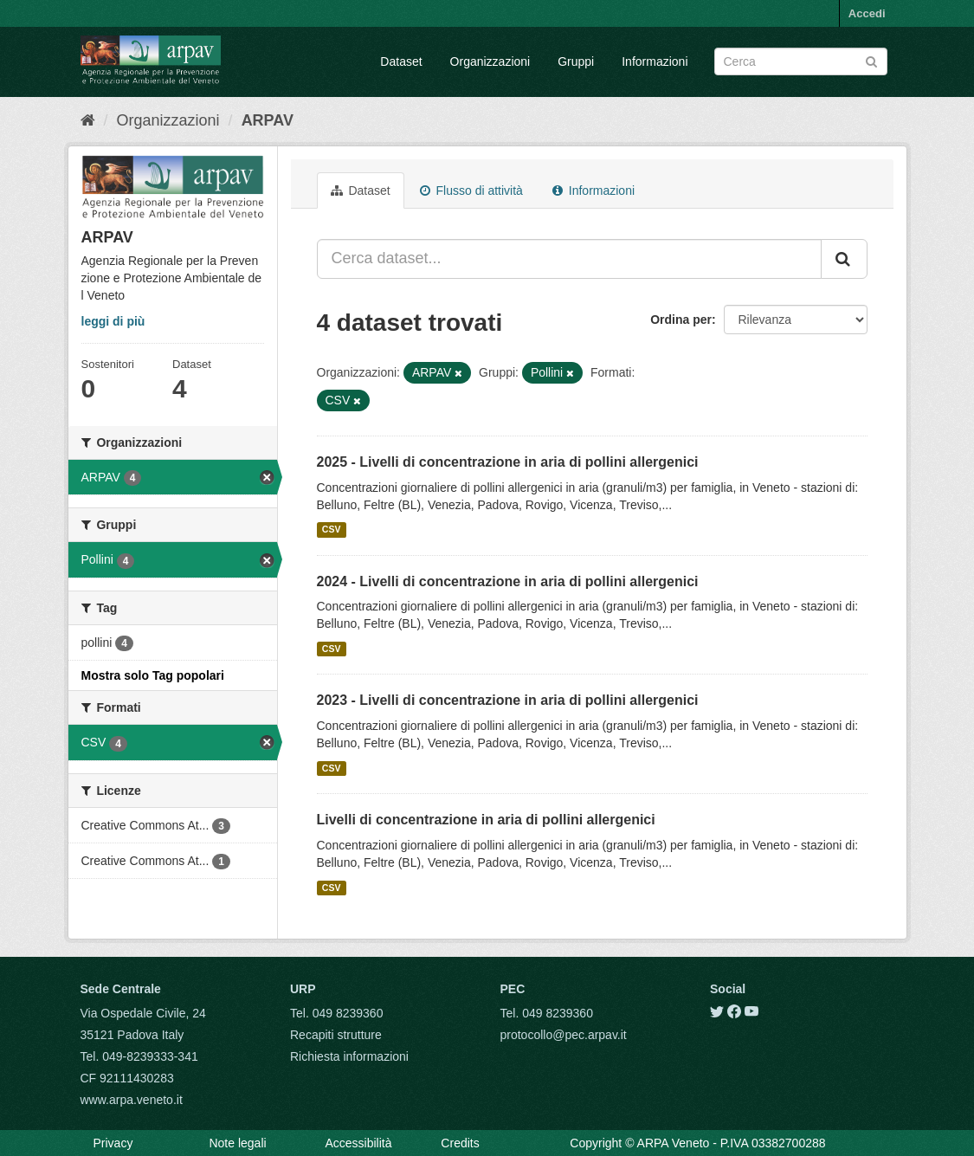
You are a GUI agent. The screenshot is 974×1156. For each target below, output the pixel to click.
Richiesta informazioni (349, 1056)
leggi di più (113, 321)
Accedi (867, 13)
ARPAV (267, 120)
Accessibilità (358, 1143)
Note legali (237, 1143)
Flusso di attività (471, 190)
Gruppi (576, 61)
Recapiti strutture (336, 1035)
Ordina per (681, 319)
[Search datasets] (800, 61)
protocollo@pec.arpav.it (563, 1035)
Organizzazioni (490, 61)
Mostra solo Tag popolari (152, 675)
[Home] (88, 120)
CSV (331, 530)
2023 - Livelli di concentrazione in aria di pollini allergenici (508, 700)
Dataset (401, 61)
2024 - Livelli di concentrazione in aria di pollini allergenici (508, 581)
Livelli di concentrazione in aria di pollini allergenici (486, 819)
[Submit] (871, 60)
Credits (460, 1143)
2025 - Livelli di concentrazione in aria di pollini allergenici (508, 462)
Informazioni (654, 61)
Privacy (113, 1143)
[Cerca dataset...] (569, 259)
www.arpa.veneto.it (132, 1100)
